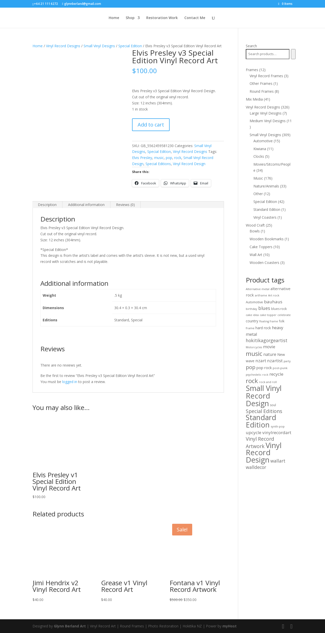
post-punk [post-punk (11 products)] (280, 368)
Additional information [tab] (86, 204)
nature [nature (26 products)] (269, 354)
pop (169, 157)
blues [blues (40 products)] (264, 308)
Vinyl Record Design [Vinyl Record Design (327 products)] (264, 452)
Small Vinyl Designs (99, 45)
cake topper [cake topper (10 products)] (268, 315)
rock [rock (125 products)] (252, 380)
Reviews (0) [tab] (125, 204)
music (159, 157)
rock (177, 157)
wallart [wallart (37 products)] (277, 461)
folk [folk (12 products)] (281, 321)
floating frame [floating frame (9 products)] (268, 321)
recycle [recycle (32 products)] (276, 374)
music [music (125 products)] (254, 353)
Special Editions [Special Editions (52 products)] (264, 411)
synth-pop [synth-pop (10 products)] (278, 426)
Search (251, 45)
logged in (69, 381)
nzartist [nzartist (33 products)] (275, 360)
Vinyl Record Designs (63, 45)
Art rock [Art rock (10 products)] (273, 295)
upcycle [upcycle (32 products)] (253, 432)
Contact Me (194, 18)
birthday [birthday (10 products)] (251, 309)
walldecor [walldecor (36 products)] (256, 467)
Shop (130, 18)
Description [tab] (47, 204)
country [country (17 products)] (252, 321)
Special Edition (130, 45)
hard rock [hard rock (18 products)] (263, 327)
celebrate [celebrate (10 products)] (284, 315)
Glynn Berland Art (70, 626)
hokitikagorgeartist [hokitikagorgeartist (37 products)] (266, 340)
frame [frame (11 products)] (250, 328)
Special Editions (158, 163)
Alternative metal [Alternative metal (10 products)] (257, 289)
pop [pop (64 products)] (250, 367)
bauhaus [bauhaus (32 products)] (273, 302)
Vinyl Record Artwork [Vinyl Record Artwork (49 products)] (260, 442)
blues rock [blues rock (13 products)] (279, 309)
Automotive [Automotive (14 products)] (254, 302)
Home (114, 18)
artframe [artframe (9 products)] (261, 295)
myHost (229, 626)
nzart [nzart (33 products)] (260, 360)
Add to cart (151, 124)
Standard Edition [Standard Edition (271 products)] (261, 421)
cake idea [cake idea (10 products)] (252, 315)
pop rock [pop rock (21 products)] (264, 367)
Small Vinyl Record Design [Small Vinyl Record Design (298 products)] (264, 395)
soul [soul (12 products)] (273, 405)
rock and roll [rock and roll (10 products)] (268, 382)
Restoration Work (162, 18)
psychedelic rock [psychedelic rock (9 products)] (257, 374)
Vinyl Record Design (189, 163)
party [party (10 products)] (287, 361)
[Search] (293, 54)
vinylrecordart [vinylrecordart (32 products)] (276, 432)
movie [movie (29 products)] (269, 347)
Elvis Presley (142, 157)
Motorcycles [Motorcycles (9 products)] (254, 347)
